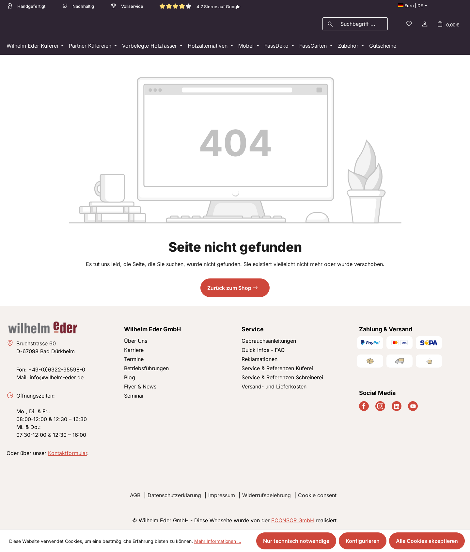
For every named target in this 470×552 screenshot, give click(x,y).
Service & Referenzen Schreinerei (282, 377)
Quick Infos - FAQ (263, 350)
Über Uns (135, 341)
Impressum (221, 495)
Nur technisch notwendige (296, 541)
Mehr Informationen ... (217, 541)
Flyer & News (140, 386)
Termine (134, 359)
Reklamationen (259, 359)
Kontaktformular (67, 453)
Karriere (134, 350)
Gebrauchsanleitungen (269, 341)
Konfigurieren (363, 541)
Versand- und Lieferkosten (274, 386)
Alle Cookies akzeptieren (427, 541)
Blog (129, 377)
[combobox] (362, 24)
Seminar (134, 395)
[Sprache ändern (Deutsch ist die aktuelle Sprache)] (412, 5)
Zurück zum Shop (229, 290)
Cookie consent (317, 495)
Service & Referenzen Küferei (277, 368)
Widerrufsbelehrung (266, 495)
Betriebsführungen (146, 368)
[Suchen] (330, 24)
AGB (135, 495)
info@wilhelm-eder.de (57, 377)
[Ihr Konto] (424, 25)
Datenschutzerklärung (174, 495)
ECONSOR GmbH (292, 520)
